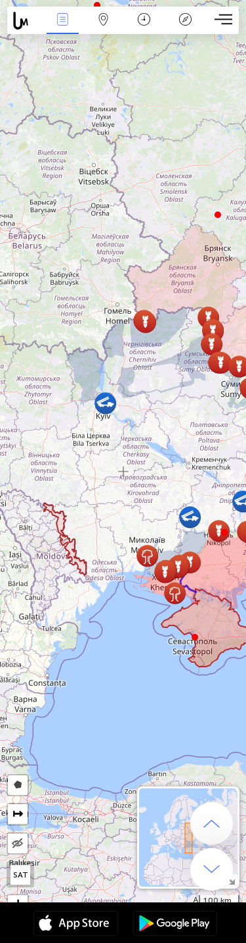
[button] (224, 532)
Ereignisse (62, 20)
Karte (103, 20)
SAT (20, 874)
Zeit (144, 20)
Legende (185, 20)
